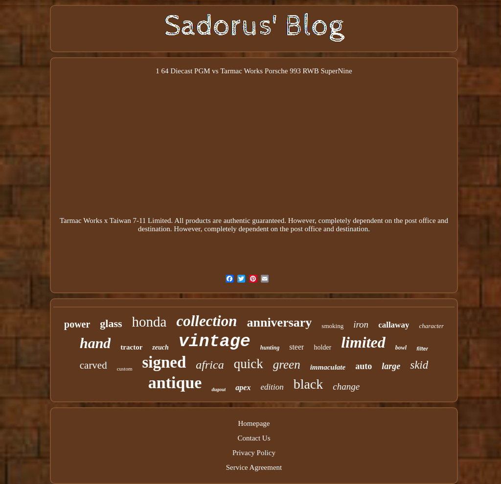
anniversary (279, 322)
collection (206, 321)
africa (210, 364)
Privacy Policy (253, 453)
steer (296, 347)
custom (125, 369)
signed (164, 362)
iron (360, 324)
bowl (401, 347)
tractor (131, 347)
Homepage (254, 423)
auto (363, 366)
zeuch (160, 347)
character (431, 326)
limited (363, 342)
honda (149, 322)
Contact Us (253, 438)
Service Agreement (254, 467)
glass (111, 323)
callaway (393, 325)
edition (271, 387)
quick (248, 363)
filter (422, 349)
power (77, 324)
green (286, 364)
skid (419, 365)
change (346, 386)
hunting (269, 347)
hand (95, 343)
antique (175, 383)
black (308, 384)
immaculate (328, 367)
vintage (214, 342)
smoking (332, 326)
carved (93, 365)
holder (322, 347)
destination (154, 229)
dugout (218, 389)
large (391, 366)
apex (242, 387)
